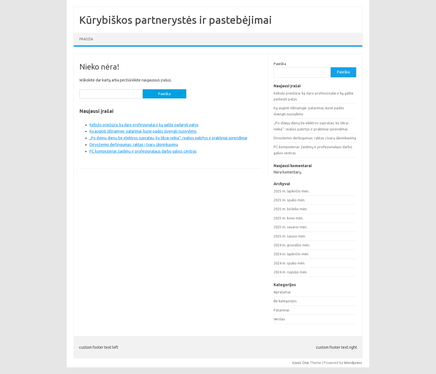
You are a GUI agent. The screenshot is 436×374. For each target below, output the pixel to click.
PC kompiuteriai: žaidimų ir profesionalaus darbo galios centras (143, 151)
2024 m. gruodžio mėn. (292, 245)
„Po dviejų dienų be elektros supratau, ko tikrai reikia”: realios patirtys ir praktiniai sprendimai (168, 138)
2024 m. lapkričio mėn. (291, 254)
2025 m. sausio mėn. (290, 236)
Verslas (279, 319)
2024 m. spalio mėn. (289, 263)
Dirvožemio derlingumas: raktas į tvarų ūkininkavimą (134, 144)
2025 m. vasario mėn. (290, 227)
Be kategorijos (285, 301)
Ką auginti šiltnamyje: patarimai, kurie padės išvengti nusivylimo (143, 131)
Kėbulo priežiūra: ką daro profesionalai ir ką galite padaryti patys (144, 125)
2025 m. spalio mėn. (289, 200)
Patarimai (281, 310)
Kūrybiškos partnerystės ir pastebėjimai (175, 20)
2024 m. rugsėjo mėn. (291, 272)
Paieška (280, 64)
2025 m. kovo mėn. (288, 218)
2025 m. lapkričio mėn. (291, 191)
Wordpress (353, 363)
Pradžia (86, 39)
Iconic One (300, 363)
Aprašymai (282, 292)
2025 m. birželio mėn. (291, 209)
